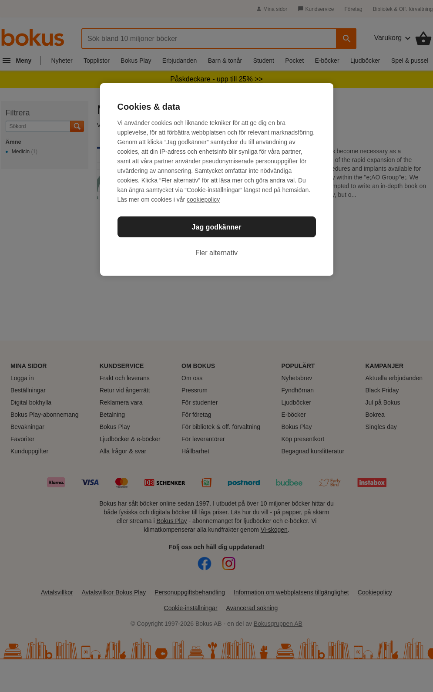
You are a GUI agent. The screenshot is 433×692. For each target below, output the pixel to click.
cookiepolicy (203, 199)
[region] (216, 179)
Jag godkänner (217, 227)
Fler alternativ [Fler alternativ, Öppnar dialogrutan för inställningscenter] (216, 253)
